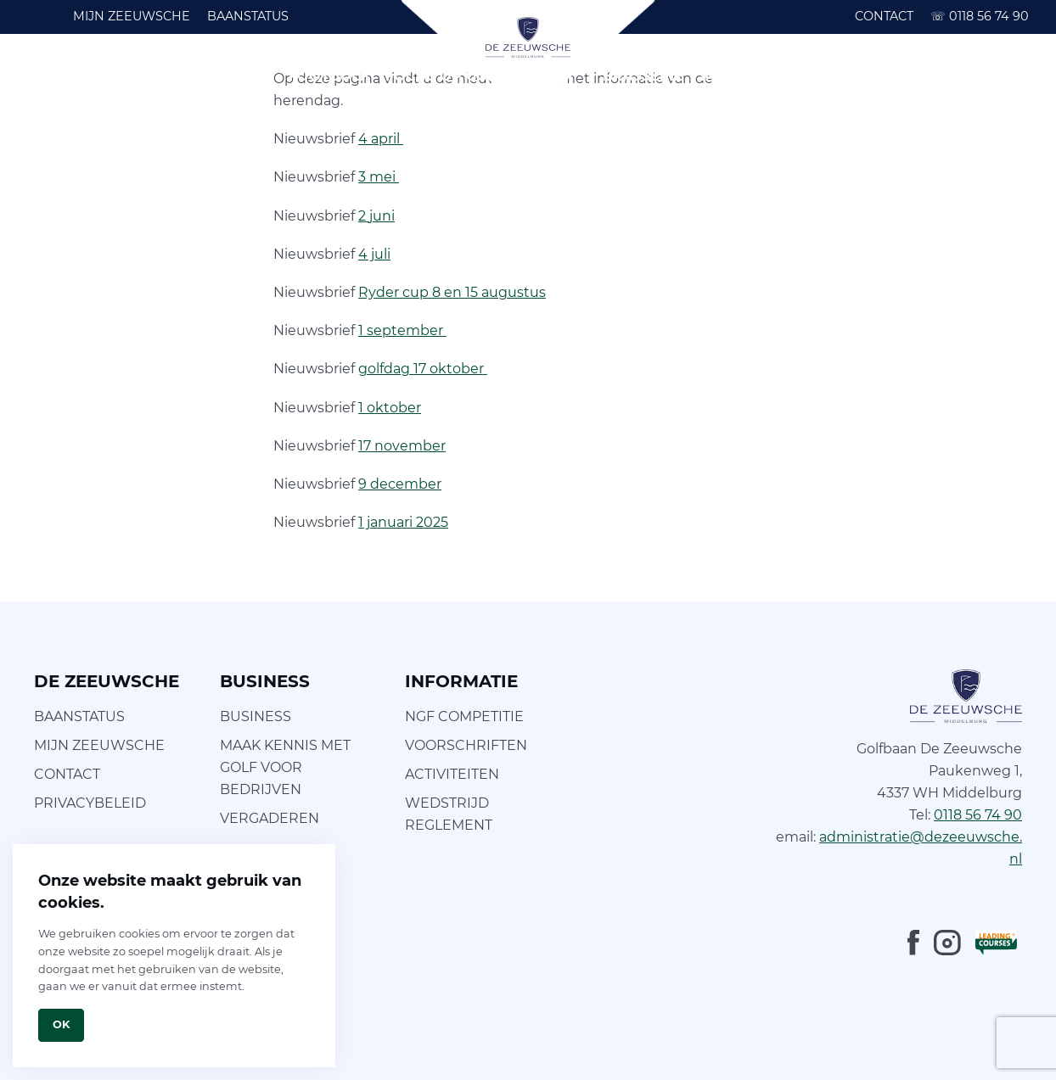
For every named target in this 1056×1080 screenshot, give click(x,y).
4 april (380, 139)
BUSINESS (843, 76)
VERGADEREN (269, 818)
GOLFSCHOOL (221, 76)
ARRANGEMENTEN (962, 76)
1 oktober (389, 408)
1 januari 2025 (403, 522)
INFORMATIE (745, 76)
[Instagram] (947, 942)
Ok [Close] (61, 1024)
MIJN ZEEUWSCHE (131, 16)
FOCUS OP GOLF (445, 76)
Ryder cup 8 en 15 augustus (452, 292)
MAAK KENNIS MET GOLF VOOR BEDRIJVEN (285, 767)
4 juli (374, 254)
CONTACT (884, 16)
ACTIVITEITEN (452, 774)
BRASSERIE (643, 76)
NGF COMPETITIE (464, 716)
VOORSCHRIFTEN (466, 745)
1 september (402, 330)
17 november (402, 446)
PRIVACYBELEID (90, 803)
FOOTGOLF (328, 76)
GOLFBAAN (113, 76)
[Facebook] (913, 942)
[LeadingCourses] (996, 942)
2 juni (376, 216)
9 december (399, 484)
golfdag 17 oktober (422, 369)
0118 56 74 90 (979, 16)
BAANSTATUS (248, 16)
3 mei (378, 177)
